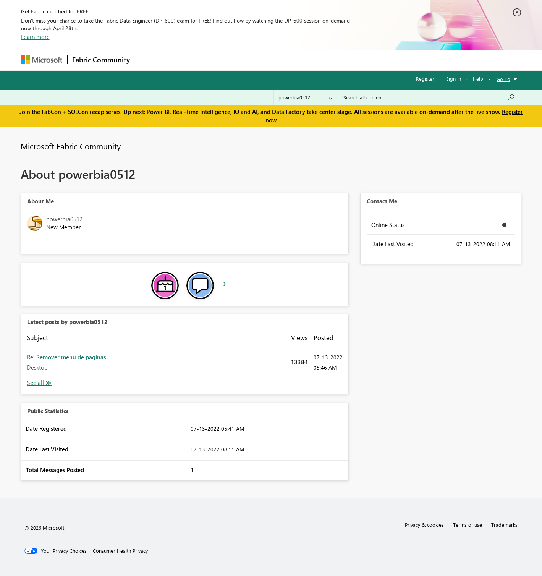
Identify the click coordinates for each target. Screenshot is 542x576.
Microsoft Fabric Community (71, 146)
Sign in (453, 78)
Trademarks (504, 524)
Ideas (212, 60)
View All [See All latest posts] (39, 382)
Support (342, 60)
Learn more (35, 37)
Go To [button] (503, 79)
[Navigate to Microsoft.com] (41, 59)
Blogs (280, 60)
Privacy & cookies (424, 524)
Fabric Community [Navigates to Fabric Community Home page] (101, 59)
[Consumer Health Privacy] (120, 551)
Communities (246, 60)
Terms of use (467, 524)
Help (478, 78)
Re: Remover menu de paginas (66, 357)
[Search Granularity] (305, 97)
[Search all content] (429, 97)
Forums (147, 60)
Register (425, 78)
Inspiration (181, 60)
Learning (309, 60)
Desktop (37, 367)
